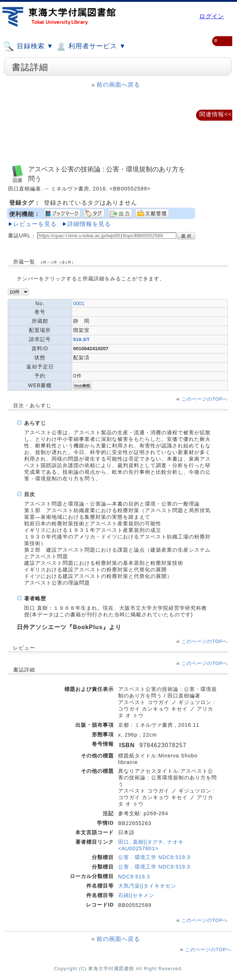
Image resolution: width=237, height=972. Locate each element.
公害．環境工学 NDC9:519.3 (154, 867)
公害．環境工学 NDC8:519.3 (154, 857)
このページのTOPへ (204, 399)
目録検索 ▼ (28, 46)
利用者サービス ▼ (90, 46)
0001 (78, 303)
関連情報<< (215, 114)
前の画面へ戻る (118, 85)
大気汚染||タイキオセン (147, 886)
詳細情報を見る (89, 224)
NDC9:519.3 (134, 877)
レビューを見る (35, 224)
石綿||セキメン (136, 895)
